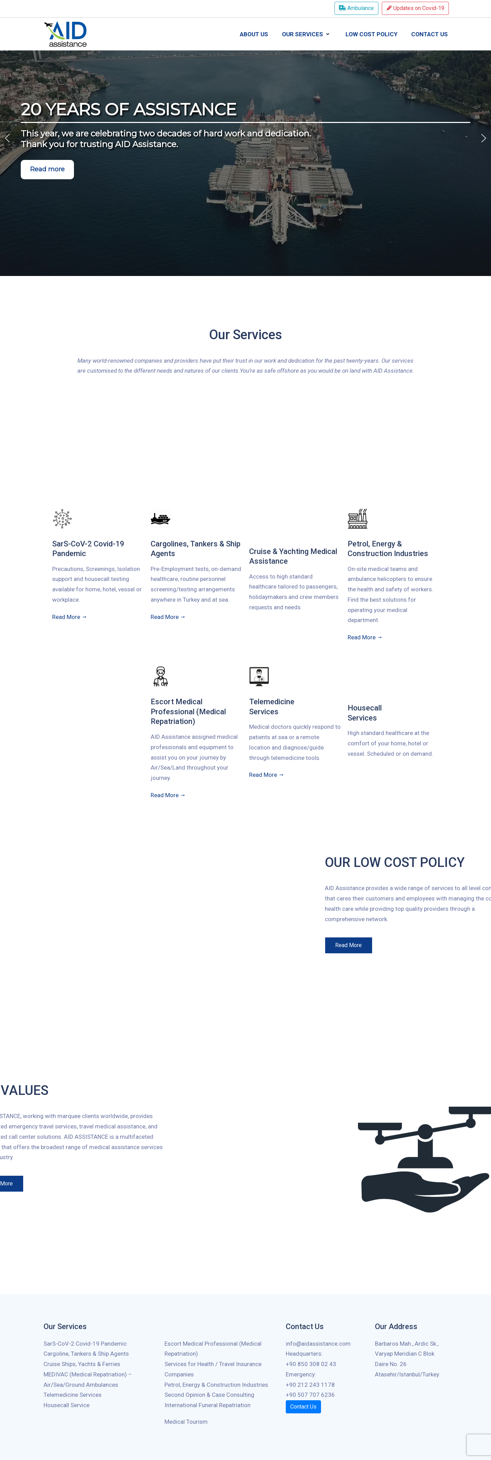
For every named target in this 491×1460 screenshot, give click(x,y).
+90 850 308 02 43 (311, 1364)
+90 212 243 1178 (310, 1384)
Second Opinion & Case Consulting (209, 1394)
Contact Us (303, 1406)
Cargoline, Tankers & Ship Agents (86, 1353)
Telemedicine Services (73, 1394)
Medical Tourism (186, 1421)
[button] (7, 138)
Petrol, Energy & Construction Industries (216, 1384)
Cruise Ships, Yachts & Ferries (82, 1364)
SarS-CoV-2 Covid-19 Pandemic (85, 1343)
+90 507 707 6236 (310, 1394)
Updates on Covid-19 (415, 8)
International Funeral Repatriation (207, 1405)
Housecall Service (66, 1405)
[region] (245, 138)
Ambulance (356, 8)
